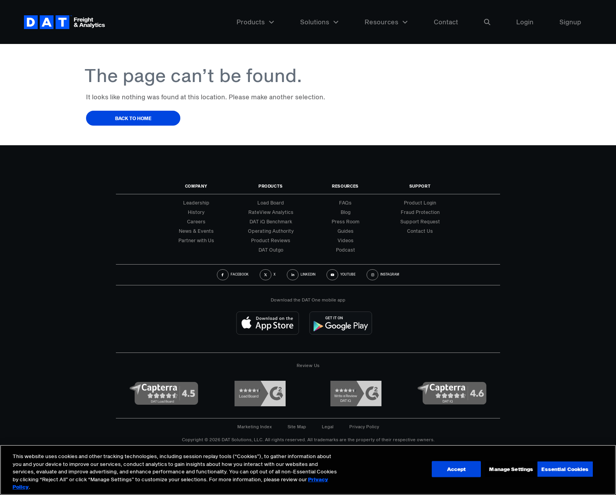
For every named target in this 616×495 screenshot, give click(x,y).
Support (420, 186)
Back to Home (133, 118)
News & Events (196, 231)
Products (255, 22)
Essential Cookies (564, 469)
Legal (328, 426)
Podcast (345, 249)
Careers (196, 221)
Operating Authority (271, 231)
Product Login (420, 202)
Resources (386, 22)
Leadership (196, 202)
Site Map (297, 426)
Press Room (345, 221)
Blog (345, 212)
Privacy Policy (364, 426)
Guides (345, 231)
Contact (446, 22)
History (196, 212)
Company (196, 186)
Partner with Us (196, 240)
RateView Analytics (270, 212)
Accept (506, 469)
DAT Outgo (270, 249)
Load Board (270, 202)
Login (525, 22)
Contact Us (420, 231)
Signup (570, 22)
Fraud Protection (420, 212)
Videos (345, 240)
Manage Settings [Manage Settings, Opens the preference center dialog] (451, 469)
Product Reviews (270, 240)
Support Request (420, 221)
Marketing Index (254, 426)
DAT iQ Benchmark (270, 221)
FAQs (345, 202)
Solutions (319, 22)
